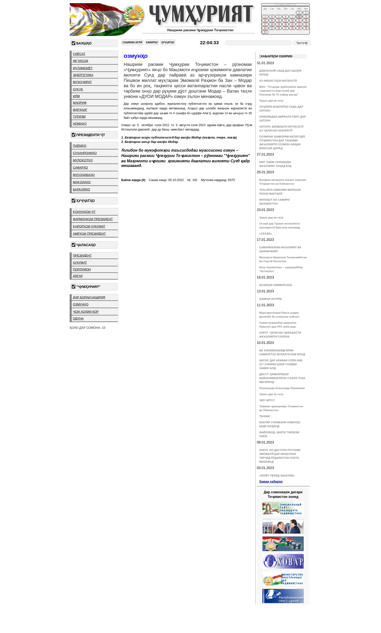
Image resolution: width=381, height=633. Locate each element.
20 (285, 24)
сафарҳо (80, 167)
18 (272, 24)
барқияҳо (81, 189)
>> (295, 4)
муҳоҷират (82, 82)
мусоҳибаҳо (84, 175)
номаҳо (80, 123)
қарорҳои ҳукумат (89, 226)
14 (292, 20)
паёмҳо (79, 145)
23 (306, 24)
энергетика (83, 75)
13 (285, 20)
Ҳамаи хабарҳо (271, 481)
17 (265, 24)
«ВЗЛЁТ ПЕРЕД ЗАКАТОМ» (276, 475)
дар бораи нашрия (89, 297)
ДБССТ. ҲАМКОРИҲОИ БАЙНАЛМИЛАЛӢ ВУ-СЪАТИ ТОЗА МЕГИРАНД (282, 378)
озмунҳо (80, 304)
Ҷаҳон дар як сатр (271, 100)
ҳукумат (80, 262)
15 (299, 20)
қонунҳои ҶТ (84, 212)
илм (76, 96)
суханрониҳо (85, 153)
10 (265, 20)
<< (276, 4)
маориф (80, 102)
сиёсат (79, 54)
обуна (78, 318)
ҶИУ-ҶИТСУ (267, 400)
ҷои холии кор (86, 311)
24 (265, 28)
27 (285, 28)
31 (265, 32)
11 (272, 20)
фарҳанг (80, 110)
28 (292, 28)
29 (299, 28)
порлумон (82, 269)
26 (278, 28)
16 (306, 20)
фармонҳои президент (93, 219)
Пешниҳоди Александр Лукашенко (282, 388)
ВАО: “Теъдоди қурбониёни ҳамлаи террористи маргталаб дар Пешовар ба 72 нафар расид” (283, 90)
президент (82, 255)
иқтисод (80, 61)
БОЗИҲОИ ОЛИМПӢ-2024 (275, 285)
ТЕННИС (264, 416)
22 (299, 24)
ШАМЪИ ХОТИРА (270, 298)
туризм (79, 116)
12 (278, 20)
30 (306, 28)
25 (272, 28)
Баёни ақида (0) (133, 180)
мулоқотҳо (83, 160)
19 (278, 24)
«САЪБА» (265, 233)
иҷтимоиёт (83, 68)
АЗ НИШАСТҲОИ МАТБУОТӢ (278, 80)
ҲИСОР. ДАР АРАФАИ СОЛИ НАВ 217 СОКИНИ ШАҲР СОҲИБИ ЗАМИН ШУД (281, 364)
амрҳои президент (89, 233)
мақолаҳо (82, 182)
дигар (78, 276)
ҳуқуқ (78, 89)
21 (292, 24)
